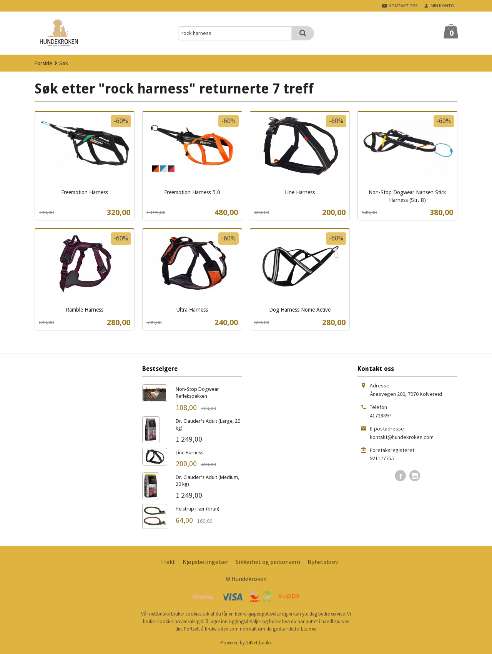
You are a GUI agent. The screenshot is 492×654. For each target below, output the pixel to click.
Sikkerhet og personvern (268, 562)
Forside (43, 63)
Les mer (309, 629)
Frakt (168, 562)
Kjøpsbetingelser (205, 562)
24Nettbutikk (259, 642)
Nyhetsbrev (323, 562)
